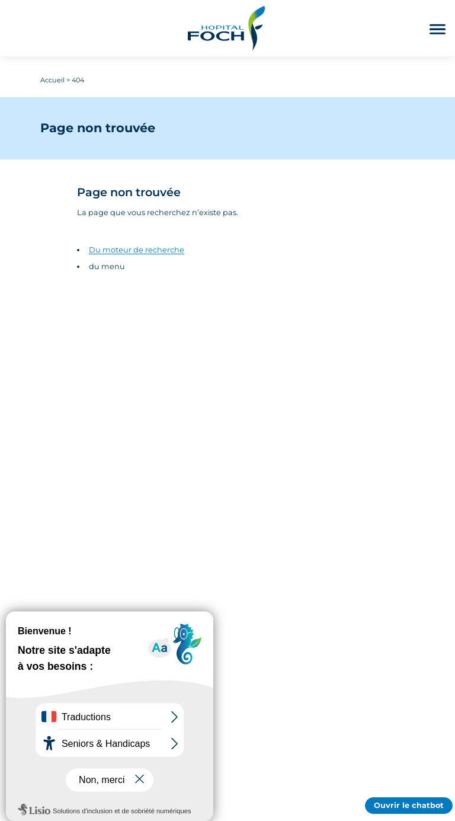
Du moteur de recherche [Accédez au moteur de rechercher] (136, 249)
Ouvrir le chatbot (409, 805)
